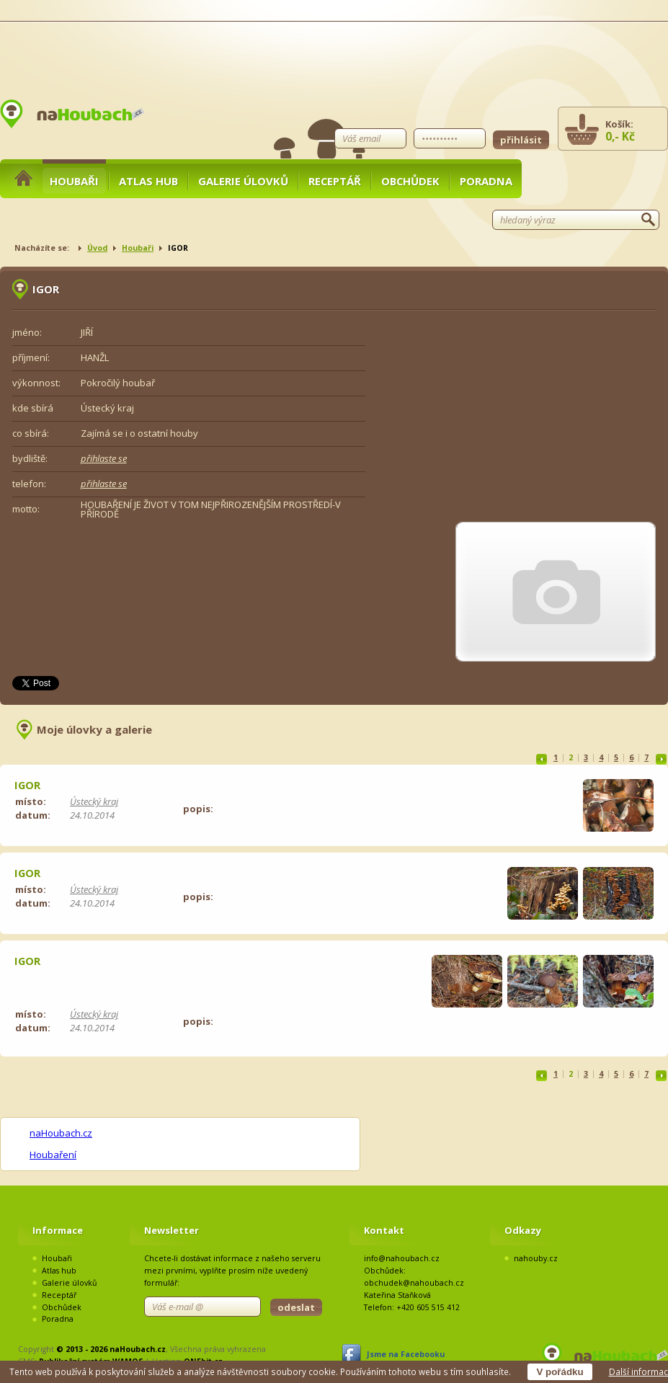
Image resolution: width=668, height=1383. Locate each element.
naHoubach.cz (61, 1132)
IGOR (27, 785)
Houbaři (74, 181)
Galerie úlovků (243, 181)
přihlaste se (104, 458)
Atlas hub (148, 181)
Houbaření (53, 1154)
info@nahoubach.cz (402, 1258)
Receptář (334, 181)
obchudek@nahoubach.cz (414, 1283)
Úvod (97, 248)
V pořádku (559, 1371)
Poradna (486, 181)
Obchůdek (410, 181)
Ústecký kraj (94, 801)
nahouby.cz (536, 1258)
